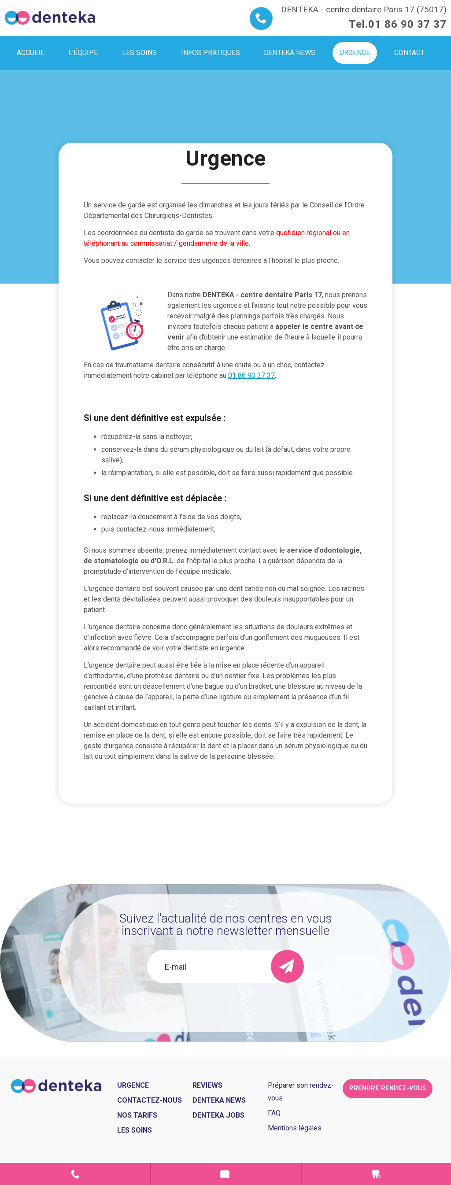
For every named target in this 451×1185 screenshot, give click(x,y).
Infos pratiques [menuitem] (210, 52)
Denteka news (219, 1100)
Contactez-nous (149, 1100)
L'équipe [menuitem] (83, 52)
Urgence (376, 1174)
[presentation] (225, 1007)
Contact (75, 1174)
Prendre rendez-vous (225, 1174)
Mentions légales (295, 1128)
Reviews (207, 1085)
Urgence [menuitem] (355, 52)
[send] (287, 966)
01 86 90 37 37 (407, 24)
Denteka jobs (218, 1115)
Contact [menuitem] (409, 52)
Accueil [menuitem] (30, 52)
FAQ (274, 1113)
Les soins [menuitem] (139, 52)
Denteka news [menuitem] (289, 52)
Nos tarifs (137, 1115)
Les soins (134, 1130)
